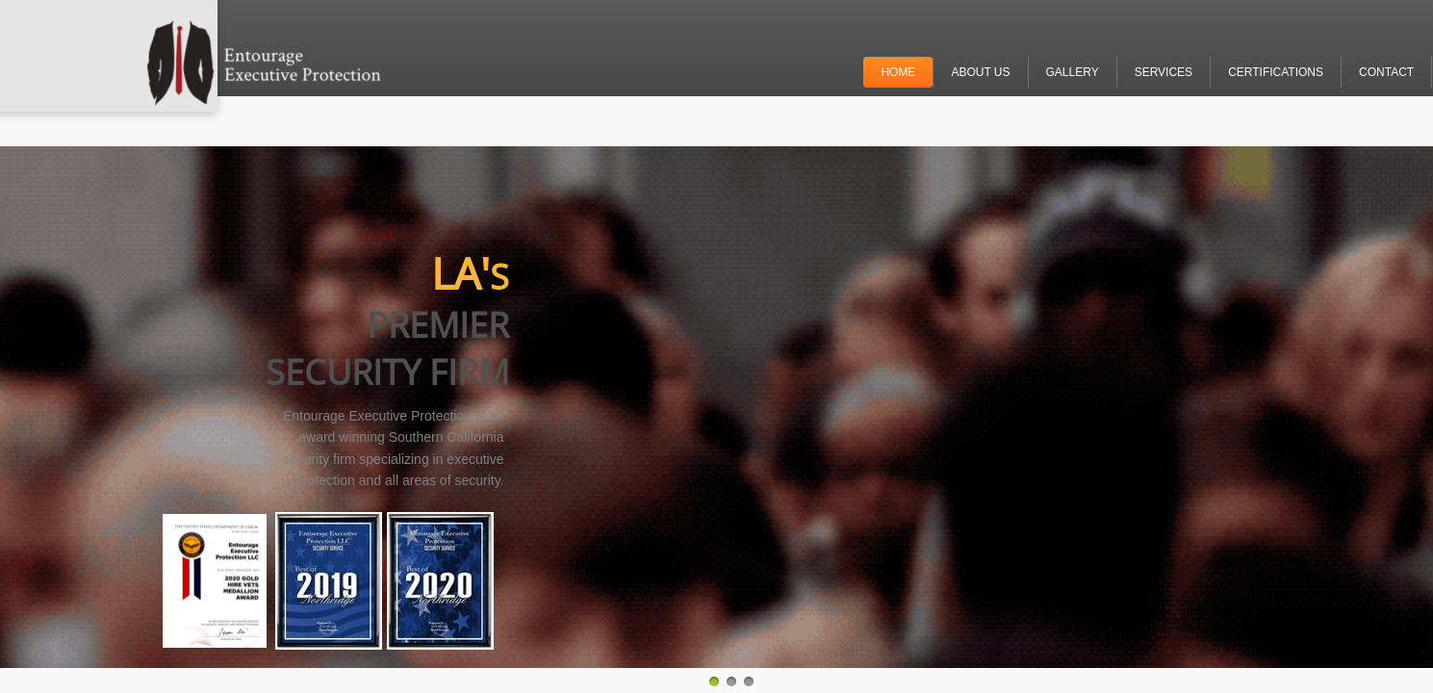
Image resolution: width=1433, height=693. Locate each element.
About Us (980, 72)
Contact (1386, 72)
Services (1163, 72)
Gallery (1072, 72)
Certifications (1275, 72)
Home (898, 72)
